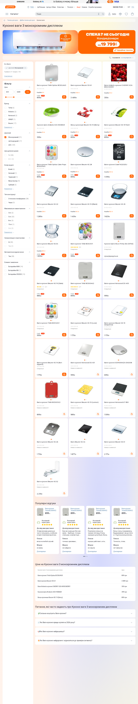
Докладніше (41, 551)
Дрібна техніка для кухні (27, 20)
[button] (17, 108)
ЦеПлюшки (41, 7)
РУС (133, 7)
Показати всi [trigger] (8, 127)
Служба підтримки (95, 7)
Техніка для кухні (12, 20)
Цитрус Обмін (51, 7)
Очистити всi (8, 76)
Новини (84, 7)
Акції (79, 7)
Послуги (71, 7)
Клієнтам (61, 7)
